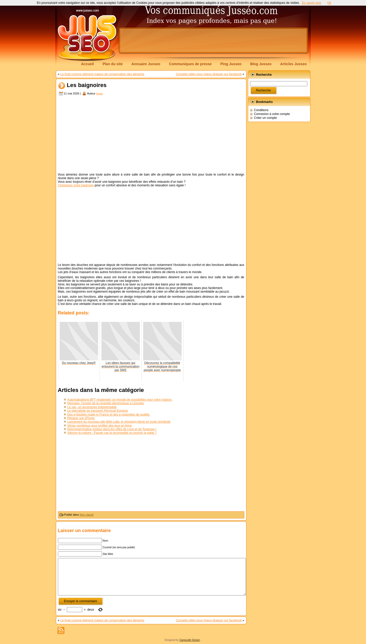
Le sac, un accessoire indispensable (92, 407)
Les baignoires (87, 85)
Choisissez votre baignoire (76, 185)
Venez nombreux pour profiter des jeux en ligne (99, 425)
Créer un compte (265, 118)
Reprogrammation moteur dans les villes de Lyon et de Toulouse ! (111, 429)
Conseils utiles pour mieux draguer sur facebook (209, 74)
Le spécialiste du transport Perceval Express (97, 410)
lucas (99, 93)
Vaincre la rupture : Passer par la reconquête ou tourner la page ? (112, 433)
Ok (329, 3)
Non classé (86, 514)
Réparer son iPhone (81, 418)
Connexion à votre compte (272, 114)
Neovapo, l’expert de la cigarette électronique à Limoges (105, 403)
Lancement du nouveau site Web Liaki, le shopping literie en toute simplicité (119, 422)
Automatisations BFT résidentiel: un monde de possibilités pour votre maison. (120, 399)
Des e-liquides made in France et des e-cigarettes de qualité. (108, 414)
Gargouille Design (190, 640)
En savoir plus (311, 3)
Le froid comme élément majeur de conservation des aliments (102, 74)
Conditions (261, 110)
